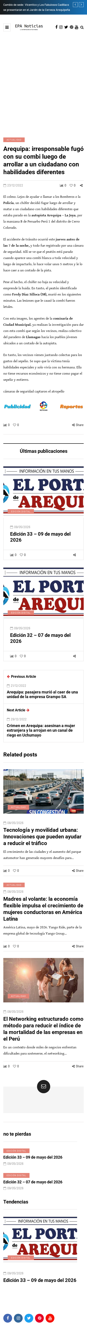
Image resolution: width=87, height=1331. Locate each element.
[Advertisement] (43, 84)
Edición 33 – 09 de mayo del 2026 (32, 1162)
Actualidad (14, 139)
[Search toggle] (82, 27)
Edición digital (21, 516)
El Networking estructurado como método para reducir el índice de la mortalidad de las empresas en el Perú (43, 1034)
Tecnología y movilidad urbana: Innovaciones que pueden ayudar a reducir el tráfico (42, 842)
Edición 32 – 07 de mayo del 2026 (32, 1187)
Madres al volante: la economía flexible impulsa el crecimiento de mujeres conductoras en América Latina (43, 914)
